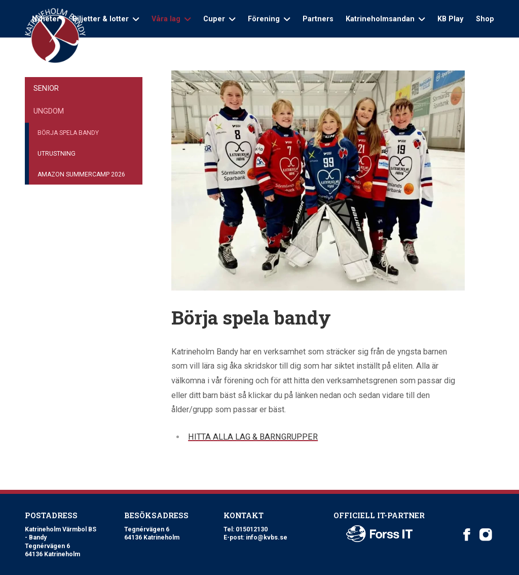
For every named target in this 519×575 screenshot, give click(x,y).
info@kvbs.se (266, 537)
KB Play (450, 19)
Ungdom (48, 111)
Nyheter (46, 19)
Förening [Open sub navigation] (269, 19)
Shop (485, 19)
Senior (46, 88)
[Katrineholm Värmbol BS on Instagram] (485, 534)
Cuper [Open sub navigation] (219, 19)
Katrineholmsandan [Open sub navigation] (385, 19)
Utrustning (57, 153)
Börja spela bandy (68, 132)
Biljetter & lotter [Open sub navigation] (105, 19)
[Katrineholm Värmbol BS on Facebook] (467, 534)
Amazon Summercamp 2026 (81, 174)
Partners (318, 19)
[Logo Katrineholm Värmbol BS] (55, 35)
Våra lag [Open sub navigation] (171, 19)
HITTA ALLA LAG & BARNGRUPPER (253, 437)
